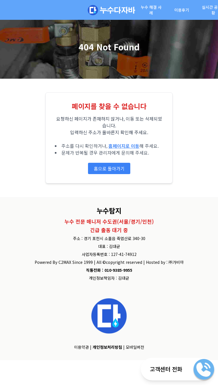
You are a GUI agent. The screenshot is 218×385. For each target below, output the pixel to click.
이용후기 (181, 10)
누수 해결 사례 (151, 10)
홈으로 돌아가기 (109, 168)
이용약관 (81, 347)
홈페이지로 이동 (123, 145)
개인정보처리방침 (107, 347)
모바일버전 (135, 347)
